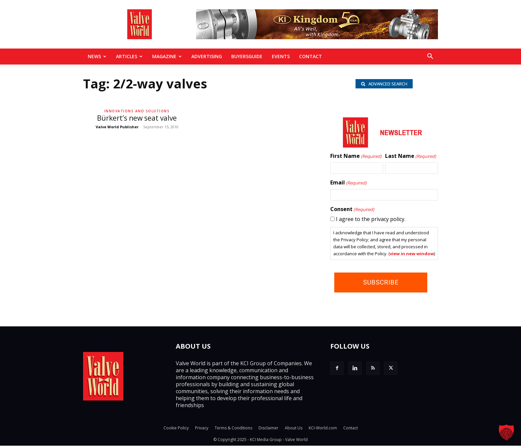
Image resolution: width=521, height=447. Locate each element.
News (97, 56)
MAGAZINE (167, 56)
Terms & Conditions (233, 429)
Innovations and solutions (137, 111)
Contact (310, 56)
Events (281, 56)
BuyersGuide (246, 56)
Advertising (206, 56)
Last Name (410, 157)
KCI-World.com (323, 429)
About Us (293, 429)
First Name (355, 157)
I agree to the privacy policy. (370, 220)
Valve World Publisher (117, 126)
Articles (129, 56)
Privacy (201, 429)
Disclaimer (268, 429)
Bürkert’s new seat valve (137, 118)
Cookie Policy (176, 429)
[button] (430, 56)
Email (348, 184)
